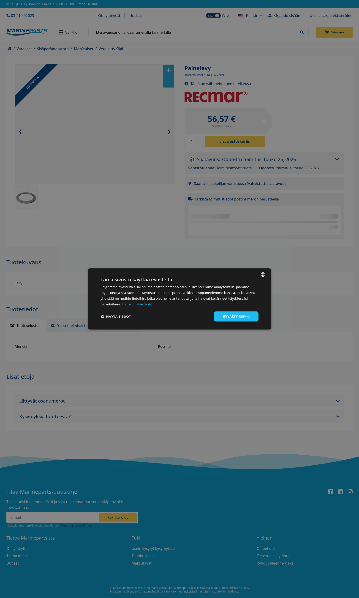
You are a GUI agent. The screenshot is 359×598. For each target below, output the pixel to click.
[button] (116, 317)
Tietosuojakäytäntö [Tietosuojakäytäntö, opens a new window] (137, 304)
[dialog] (179, 299)
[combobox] (263, 274)
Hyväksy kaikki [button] (236, 316)
